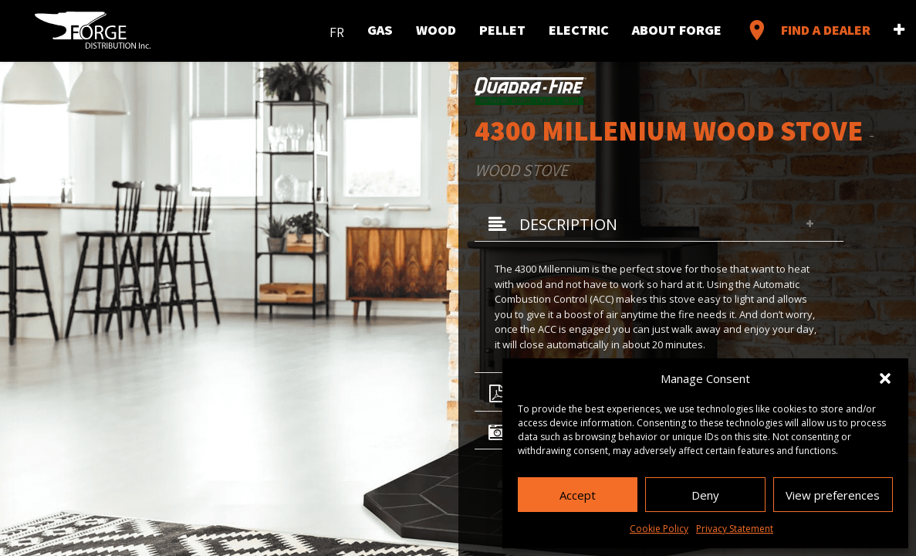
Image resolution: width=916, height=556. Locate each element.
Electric (579, 30)
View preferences (833, 495)
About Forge (677, 30)
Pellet (502, 30)
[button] (885, 378)
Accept (577, 495)
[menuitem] (337, 29)
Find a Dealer (807, 30)
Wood (436, 30)
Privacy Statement (734, 528)
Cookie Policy (659, 528)
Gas (380, 30)
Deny (705, 495)
